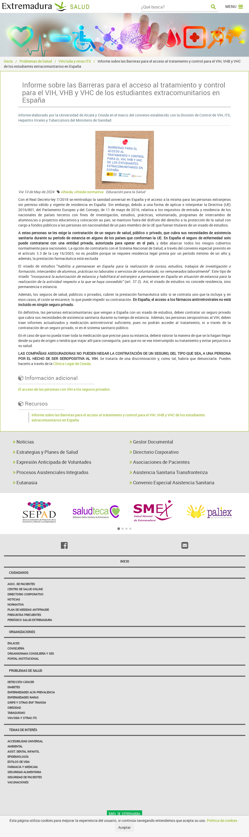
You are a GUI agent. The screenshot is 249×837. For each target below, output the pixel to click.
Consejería (15, 648)
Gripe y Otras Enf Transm (26, 702)
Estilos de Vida (18, 762)
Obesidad (14, 708)
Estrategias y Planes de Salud (45, 452)
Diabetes (13, 687)
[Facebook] (64, 545)
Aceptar (124, 827)
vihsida (66, 191)
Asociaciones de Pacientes (160, 462)
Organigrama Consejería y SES (30, 653)
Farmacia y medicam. (22, 767)
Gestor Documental (151, 442)
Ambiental (15, 746)
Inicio (8, 61)
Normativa (15, 604)
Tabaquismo (16, 713)
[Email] (185, 545)
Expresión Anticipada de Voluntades (52, 462)
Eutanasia (25, 482)
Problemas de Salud (36, 61)
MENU (234, 6)
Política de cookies (222, 820)
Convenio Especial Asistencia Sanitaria (172, 482)
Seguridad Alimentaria (24, 772)
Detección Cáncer (20, 682)
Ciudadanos (18, 572)
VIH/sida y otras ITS (75, 61)
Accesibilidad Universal (25, 741)
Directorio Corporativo (154, 452)
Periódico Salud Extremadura (29, 620)
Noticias (23, 442)
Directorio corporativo (25, 594)
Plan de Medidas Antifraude (28, 610)
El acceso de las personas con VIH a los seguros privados (64, 389)
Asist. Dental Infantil (23, 751)
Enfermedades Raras (23, 697)
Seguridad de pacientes (24, 777)
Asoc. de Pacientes (21, 584)
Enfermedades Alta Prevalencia (31, 692)
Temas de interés (23, 730)
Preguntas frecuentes (24, 615)
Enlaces (13, 643)
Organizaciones (22, 632)
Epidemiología (18, 757)
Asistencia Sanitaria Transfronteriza (169, 472)
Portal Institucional (23, 659)
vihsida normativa (88, 191)
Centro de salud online (25, 589)
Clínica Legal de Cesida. (72, 363)
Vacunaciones (18, 782)
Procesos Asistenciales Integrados (50, 472)
